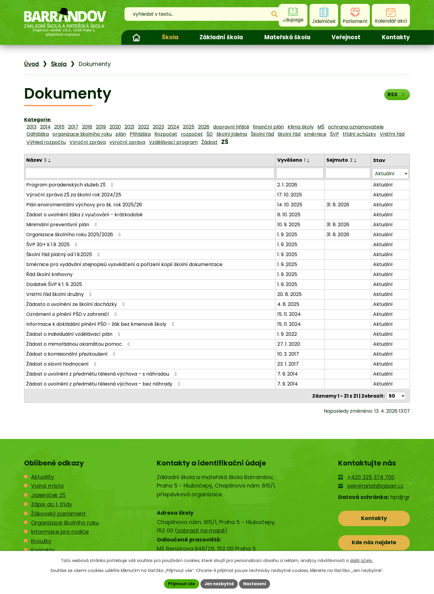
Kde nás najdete (374, 543)
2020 (115, 126)
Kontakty (396, 37)
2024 (173, 126)
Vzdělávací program (173, 142)
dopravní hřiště (231, 126)
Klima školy (301, 126)
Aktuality (42, 476)
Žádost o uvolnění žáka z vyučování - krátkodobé (84, 214)
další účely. (361, 560)
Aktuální (383, 184)
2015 (59, 126)
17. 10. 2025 (289, 194)
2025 (188, 126)
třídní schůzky (359, 134)
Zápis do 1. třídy (51, 503)
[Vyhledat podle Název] (149, 173)
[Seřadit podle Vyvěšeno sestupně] (308, 161)
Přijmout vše (179, 583)
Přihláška (140, 134)
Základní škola (221, 37)
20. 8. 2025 (289, 293)
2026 (203, 126)
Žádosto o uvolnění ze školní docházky (76, 303)
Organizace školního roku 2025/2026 (74, 233)
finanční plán (268, 126)
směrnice (315, 134)
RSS (396, 95)
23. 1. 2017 (288, 363)
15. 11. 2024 (289, 313)
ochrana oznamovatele (356, 126)
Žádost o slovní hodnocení (62, 363)
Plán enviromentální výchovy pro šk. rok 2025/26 (84, 204)
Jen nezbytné (219, 583)
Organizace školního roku (65, 522)
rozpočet (192, 134)
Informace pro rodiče (60, 531)
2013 (31, 126)
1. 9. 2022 (287, 333)
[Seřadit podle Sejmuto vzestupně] (356, 159)
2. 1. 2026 (287, 184)
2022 (143, 126)
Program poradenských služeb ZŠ (70, 184)
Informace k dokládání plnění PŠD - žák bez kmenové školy (101, 323)
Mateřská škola (287, 37)
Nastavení (257, 583)
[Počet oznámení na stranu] (396, 395)
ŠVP (334, 134)
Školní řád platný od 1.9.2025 (64, 253)
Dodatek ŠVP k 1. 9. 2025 (54, 283)
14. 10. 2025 (289, 204)
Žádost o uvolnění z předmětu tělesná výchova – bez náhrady (104, 383)
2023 (158, 126)
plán (120, 134)
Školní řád (262, 134)
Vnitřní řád (392, 134)
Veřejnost (346, 37)
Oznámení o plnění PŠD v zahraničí (72, 313)
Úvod (136, 37)
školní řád (289, 134)
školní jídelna (231, 134)
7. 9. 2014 (287, 373)
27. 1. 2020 (288, 343)
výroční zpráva (127, 142)
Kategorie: (37, 119)
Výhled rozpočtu (46, 142)
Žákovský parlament (58, 512)
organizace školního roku (82, 134)
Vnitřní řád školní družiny (59, 293)
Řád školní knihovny (49, 273)
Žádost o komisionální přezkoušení (71, 353)
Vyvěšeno (291, 160)
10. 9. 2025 (288, 224)
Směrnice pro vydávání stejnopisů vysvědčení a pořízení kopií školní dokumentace (124, 263)
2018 (87, 126)
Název (36, 160)
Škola (170, 37)
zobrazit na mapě (201, 530)
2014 (45, 126)
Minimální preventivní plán (62, 224)
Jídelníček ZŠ (48, 494)
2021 (129, 126)
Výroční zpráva (87, 142)
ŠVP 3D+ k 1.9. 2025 (52, 243)
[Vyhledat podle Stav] (390, 173)
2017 (73, 126)
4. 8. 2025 (288, 303)
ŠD (209, 134)
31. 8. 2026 (338, 204)
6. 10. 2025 (288, 214)
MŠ (320, 126)
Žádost (209, 142)
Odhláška (38, 134)
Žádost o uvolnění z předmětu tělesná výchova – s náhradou (102, 373)
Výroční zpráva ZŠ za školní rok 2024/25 (73, 194)
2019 (101, 126)
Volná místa (47, 485)
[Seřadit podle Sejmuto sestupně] (356, 161)
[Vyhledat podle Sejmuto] (348, 173)
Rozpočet (165, 134)
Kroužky (41, 540)
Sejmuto (340, 160)
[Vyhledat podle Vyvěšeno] (299, 173)
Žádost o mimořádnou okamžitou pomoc (79, 343)
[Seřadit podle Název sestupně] (49, 161)
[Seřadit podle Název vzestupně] (49, 159)
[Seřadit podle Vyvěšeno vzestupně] (308, 159)
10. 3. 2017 (288, 353)
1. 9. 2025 (287, 233)
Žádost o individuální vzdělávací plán (74, 333)
